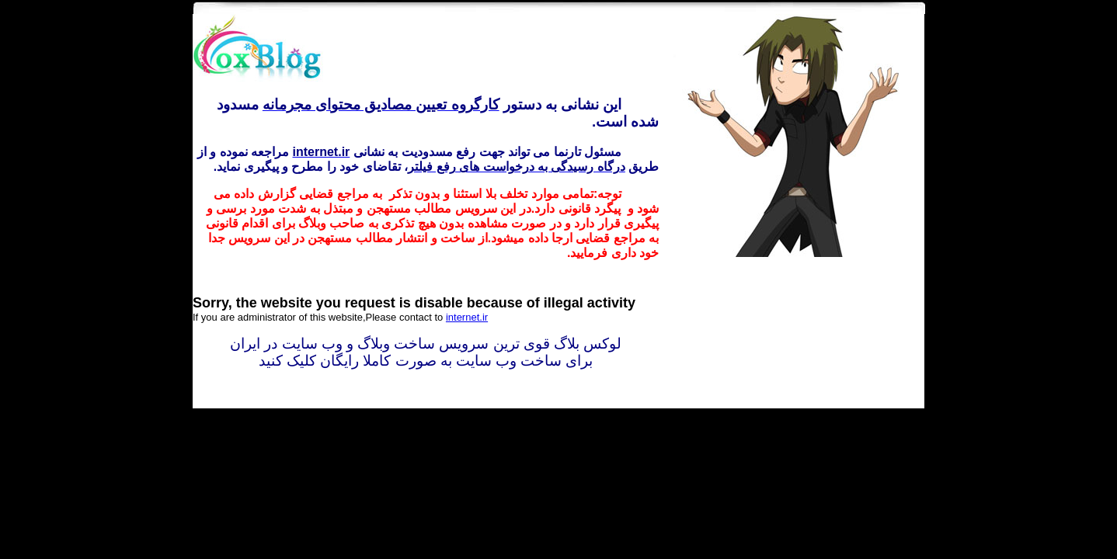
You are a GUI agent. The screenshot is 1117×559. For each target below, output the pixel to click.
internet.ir (467, 317)
